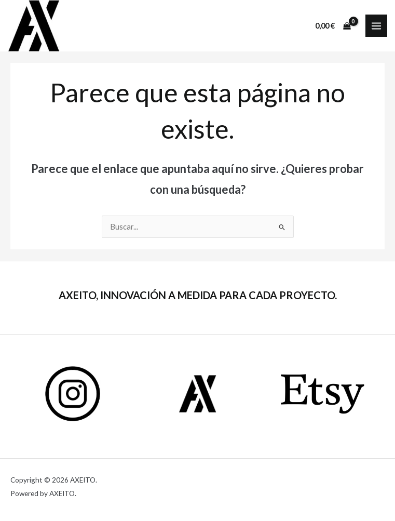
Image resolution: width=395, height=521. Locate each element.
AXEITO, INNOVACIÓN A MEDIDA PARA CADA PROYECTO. (198, 295)
